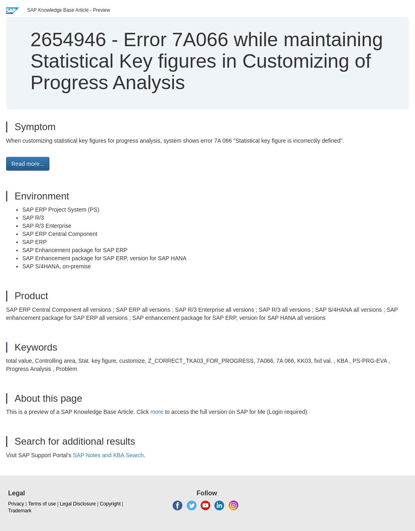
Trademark (20, 511)
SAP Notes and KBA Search (108, 455)
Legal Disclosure (78, 504)
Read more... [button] (27, 164)
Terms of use (42, 504)
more (156, 412)
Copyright (110, 504)
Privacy (16, 504)
